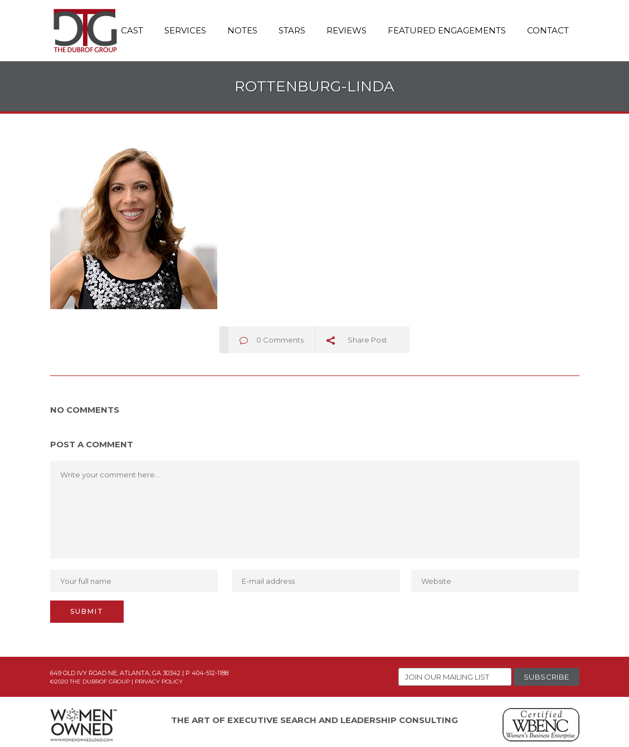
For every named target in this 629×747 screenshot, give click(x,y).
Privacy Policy (159, 681)
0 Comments (280, 339)
